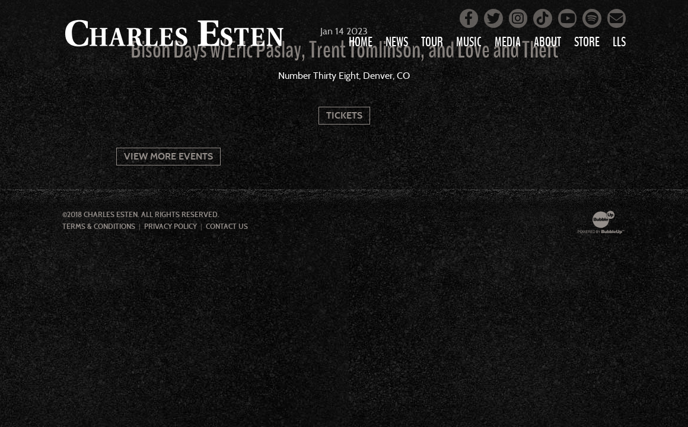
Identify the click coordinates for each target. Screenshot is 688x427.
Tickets (344, 115)
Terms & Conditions (98, 226)
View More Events (168, 156)
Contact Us (227, 226)
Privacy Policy (170, 226)
